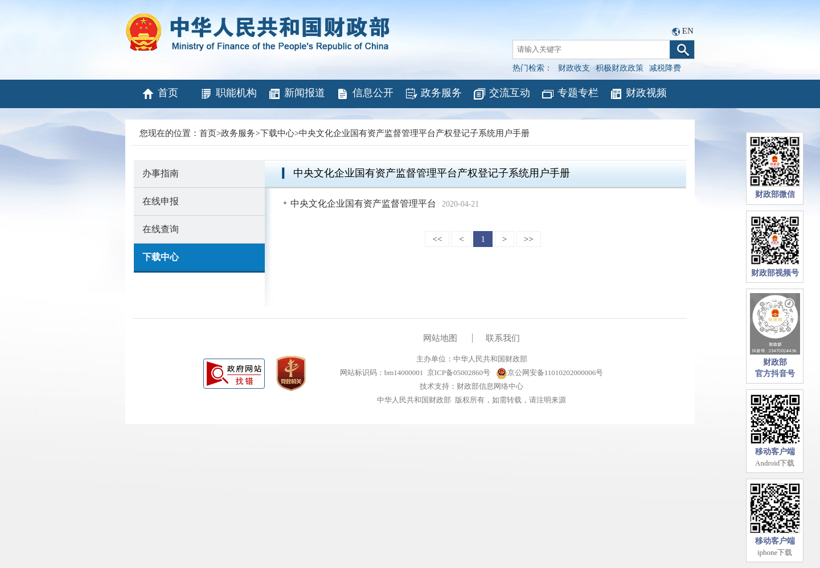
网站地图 (440, 338)
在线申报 (160, 201)
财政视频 (638, 94)
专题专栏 (569, 94)
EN (688, 30)
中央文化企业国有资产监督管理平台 (363, 203)
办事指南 (160, 173)
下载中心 (277, 133)
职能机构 (228, 94)
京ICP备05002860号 (458, 372)
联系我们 (503, 338)
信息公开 (364, 94)
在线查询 (160, 229)
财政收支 (574, 68)
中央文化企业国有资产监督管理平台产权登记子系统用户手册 (414, 133)
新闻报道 (296, 94)
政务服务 (433, 94)
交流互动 (501, 94)
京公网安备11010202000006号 (550, 372)
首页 (159, 94)
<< (437, 239)
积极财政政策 (619, 68)
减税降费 (665, 68)
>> (529, 239)
